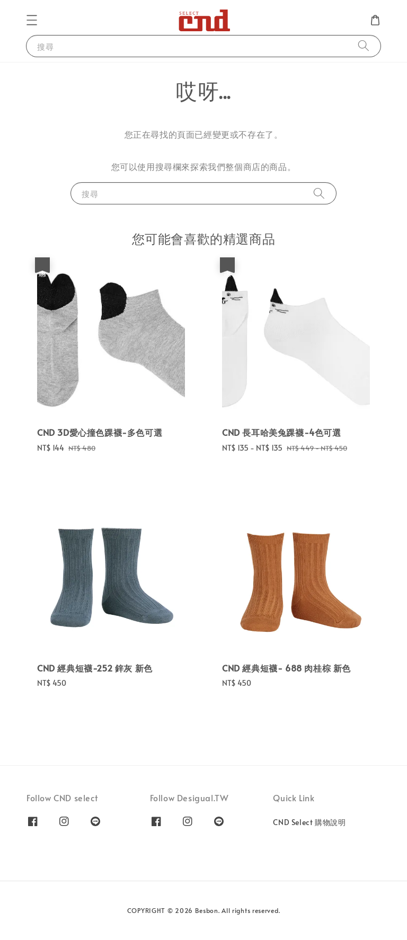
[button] (31, 20)
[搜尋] (364, 45)
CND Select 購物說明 (309, 822)
